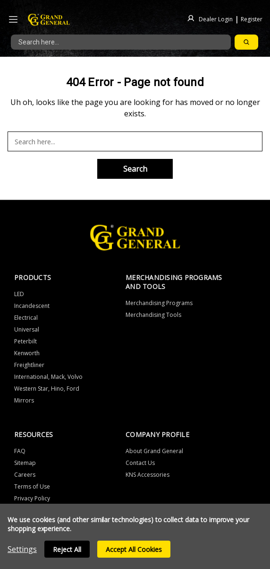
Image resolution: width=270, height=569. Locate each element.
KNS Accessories (147, 475)
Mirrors (24, 400)
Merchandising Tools (153, 315)
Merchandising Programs (159, 303)
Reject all (67, 549)
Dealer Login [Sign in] (216, 19)
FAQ (19, 451)
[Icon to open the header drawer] (13, 20)
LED (19, 294)
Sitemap (25, 463)
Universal (26, 329)
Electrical (26, 318)
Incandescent (32, 306)
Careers (24, 475)
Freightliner (29, 365)
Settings (22, 549)
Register (251, 19)
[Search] (246, 42)
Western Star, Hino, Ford (46, 389)
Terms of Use (32, 486)
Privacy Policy (32, 498)
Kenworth (27, 353)
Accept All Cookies (134, 549)
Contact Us (140, 463)
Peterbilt (25, 341)
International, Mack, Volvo (48, 377)
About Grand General (154, 451)
